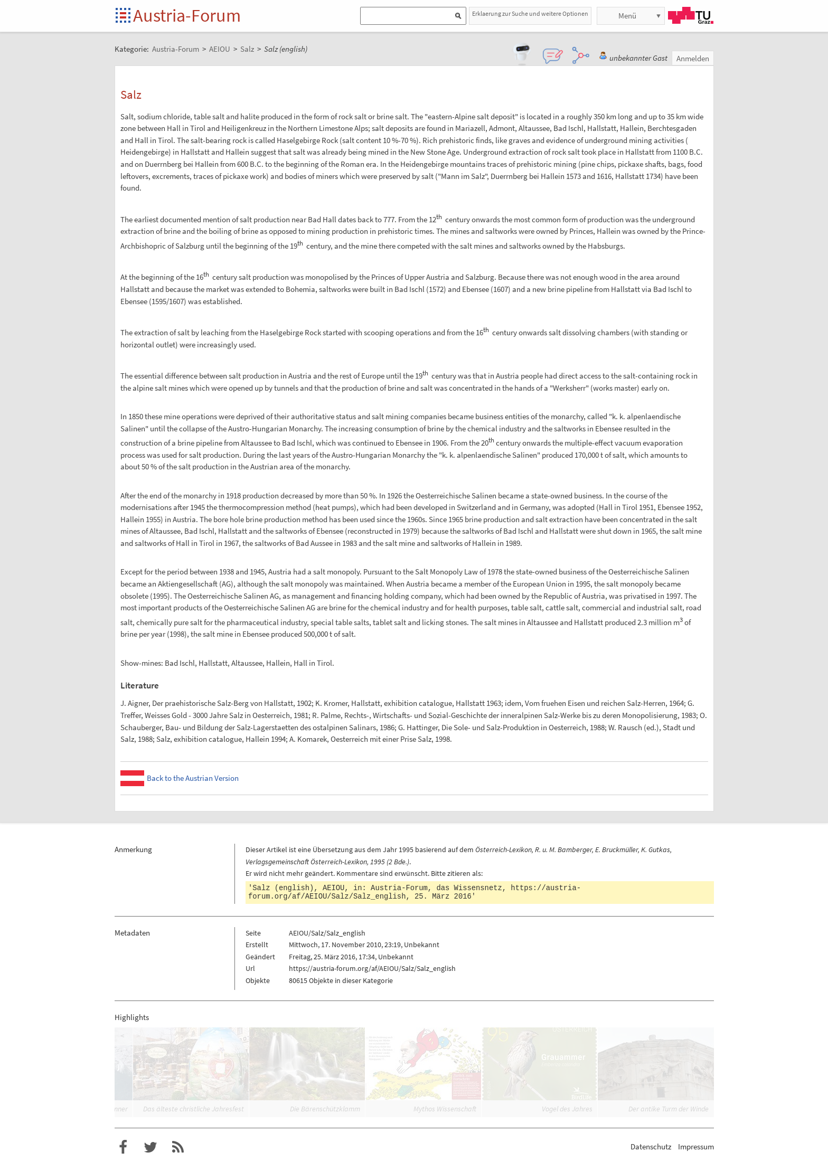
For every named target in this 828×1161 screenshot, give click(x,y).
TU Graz (690, 15)
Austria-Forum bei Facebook (123, 1147)
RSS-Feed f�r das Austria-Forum (178, 1147)
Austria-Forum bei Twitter (150, 1147)
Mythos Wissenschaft (444, 1108)
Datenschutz (651, 1146)
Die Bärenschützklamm (325, 1108)
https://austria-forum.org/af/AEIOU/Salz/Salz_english (372, 968)
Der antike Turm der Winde (668, 1108)
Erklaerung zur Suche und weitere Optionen (530, 13)
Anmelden (692, 58)
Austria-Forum (187, 15)
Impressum (696, 1146)
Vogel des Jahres (567, 1108)
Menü (627, 16)
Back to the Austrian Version (193, 778)
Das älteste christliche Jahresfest (193, 1108)
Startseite (124, 16)
